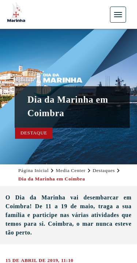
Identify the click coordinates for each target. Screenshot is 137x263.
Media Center (70, 170)
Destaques (103, 170)
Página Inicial (33, 170)
